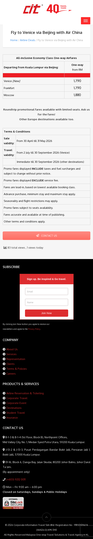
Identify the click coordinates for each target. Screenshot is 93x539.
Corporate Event (16, 403)
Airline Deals (27, 40)
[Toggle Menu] (85, 20)
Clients (10, 364)
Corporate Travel (16, 398)
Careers (11, 373)
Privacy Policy (34, 329)
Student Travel (15, 412)
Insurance (12, 417)
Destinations (14, 408)
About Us (12, 349)
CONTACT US (46, 235)
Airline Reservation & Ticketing (25, 393)
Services (11, 354)
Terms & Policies (16, 368)
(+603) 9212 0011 (15, 479)
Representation (15, 359)
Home (14, 40)
